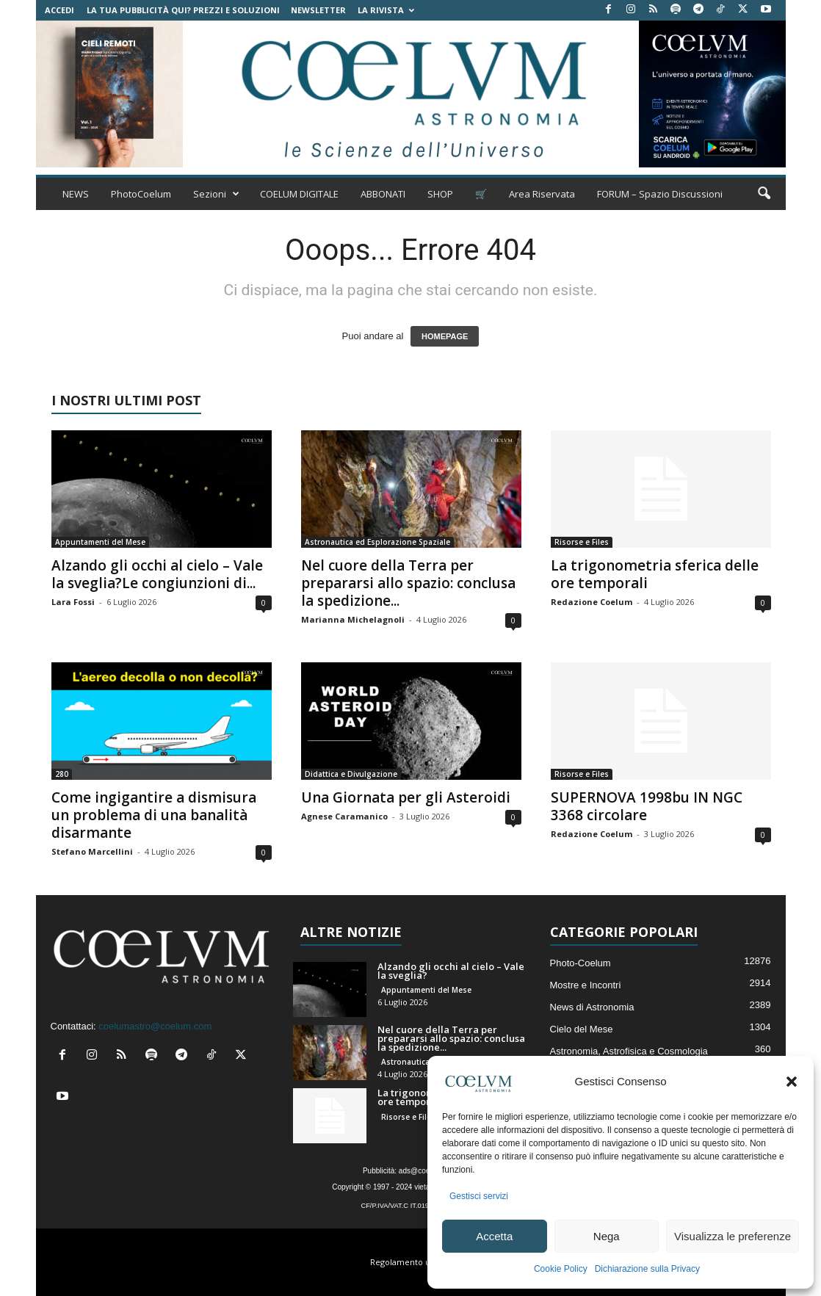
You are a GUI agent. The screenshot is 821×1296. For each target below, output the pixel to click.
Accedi (59, 9)
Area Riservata (542, 193)
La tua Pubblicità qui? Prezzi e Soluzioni (183, 9)
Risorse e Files (581, 542)
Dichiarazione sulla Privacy (647, 1269)
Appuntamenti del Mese (100, 542)
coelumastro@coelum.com (154, 1026)
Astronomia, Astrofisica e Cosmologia (629, 1051)
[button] (791, 1081)
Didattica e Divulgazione (351, 774)
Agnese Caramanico (344, 816)
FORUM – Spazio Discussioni (660, 193)
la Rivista (386, 9)
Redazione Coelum (591, 601)
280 (61, 774)
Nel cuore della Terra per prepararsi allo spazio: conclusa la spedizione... (408, 583)
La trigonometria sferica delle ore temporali (655, 574)
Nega (606, 1236)
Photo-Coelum (580, 963)
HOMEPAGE (445, 336)
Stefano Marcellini (92, 851)
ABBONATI (383, 193)
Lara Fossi (73, 601)
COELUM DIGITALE (299, 193)
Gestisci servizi (478, 1196)
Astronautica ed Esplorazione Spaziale (377, 542)
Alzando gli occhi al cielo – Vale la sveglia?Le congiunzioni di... (157, 574)
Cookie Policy (560, 1269)
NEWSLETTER (318, 9)
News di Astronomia (592, 1007)
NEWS (75, 193)
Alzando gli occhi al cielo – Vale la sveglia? (450, 971)
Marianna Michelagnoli (353, 619)
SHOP (440, 193)
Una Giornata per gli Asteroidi (405, 797)
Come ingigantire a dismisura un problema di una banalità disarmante (153, 815)
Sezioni (216, 194)
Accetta (494, 1236)
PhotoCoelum (141, 193)
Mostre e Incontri (585, 985)
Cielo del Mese (581, 1029)
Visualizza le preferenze (732, 1236)
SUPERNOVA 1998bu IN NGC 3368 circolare (646, 806)
